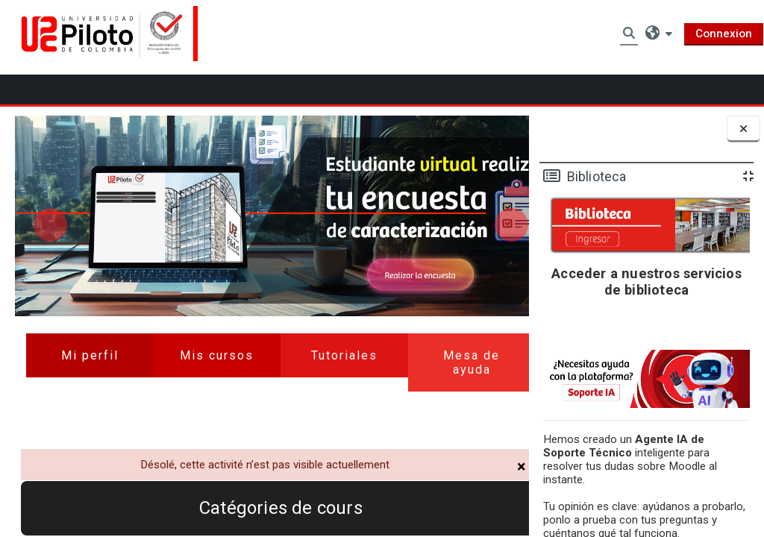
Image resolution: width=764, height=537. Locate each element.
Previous (50, 196)
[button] (659, 33)
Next (493, 196)
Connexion (723, 33)
